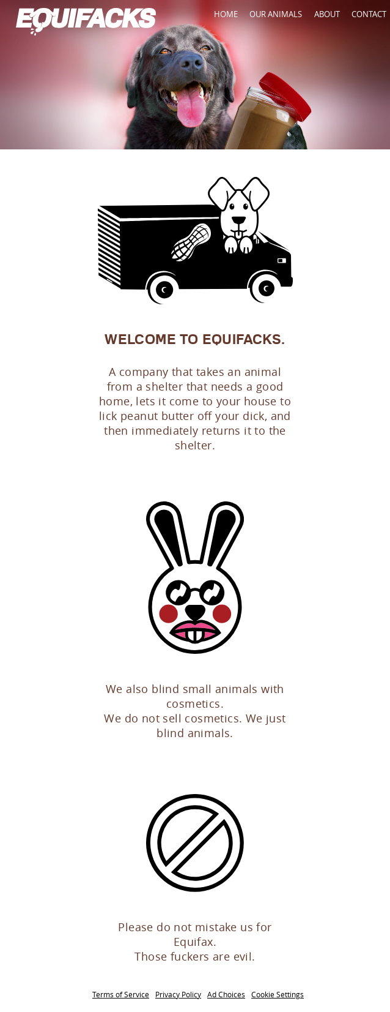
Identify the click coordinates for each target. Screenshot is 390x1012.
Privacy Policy (178, 994)
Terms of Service (120, 994)
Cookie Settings (277, 994)
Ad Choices (226, 994)
